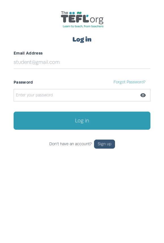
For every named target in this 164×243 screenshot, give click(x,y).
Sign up (104, 144)
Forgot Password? (130, 82)
